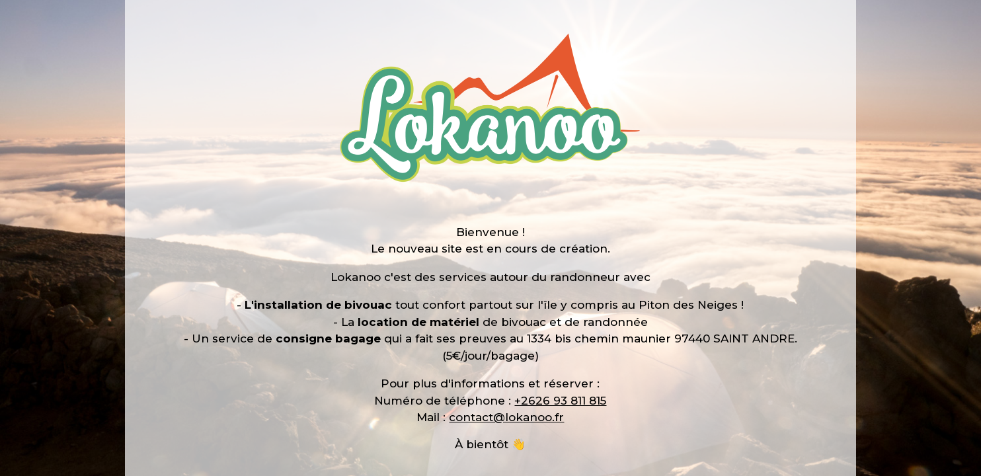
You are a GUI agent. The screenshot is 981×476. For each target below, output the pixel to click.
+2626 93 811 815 (560, 400)
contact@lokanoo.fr (506, 417)
